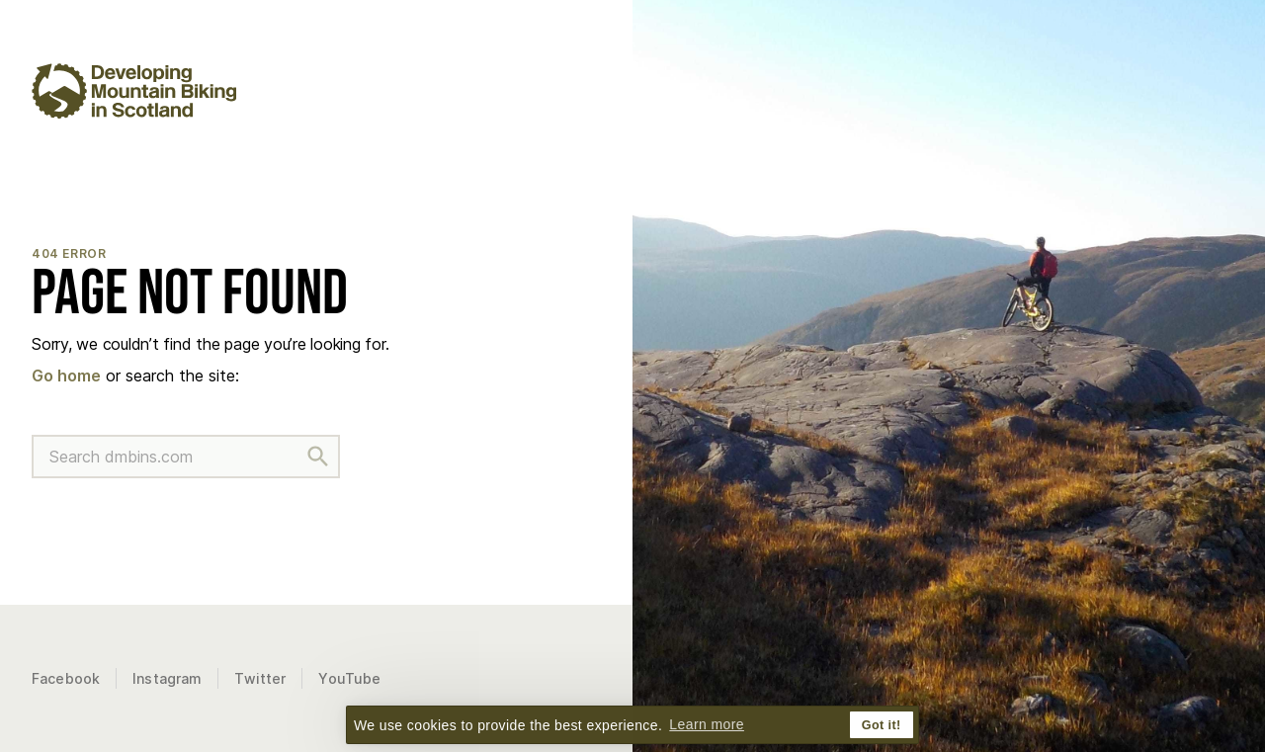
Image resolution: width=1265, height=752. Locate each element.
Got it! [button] (881, 725)
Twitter (260, 678)
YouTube (349, 678)
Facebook (66, 678)
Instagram (167, 678)
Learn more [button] (706, 724)
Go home (66, 375)
